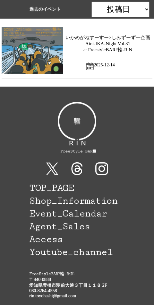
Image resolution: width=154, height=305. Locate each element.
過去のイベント (45, 9)
